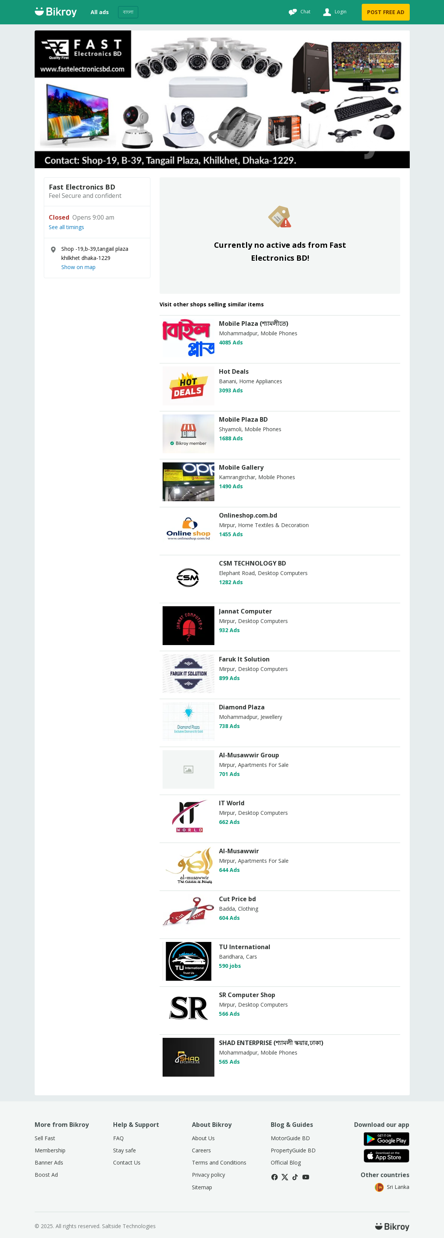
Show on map (78, 267)
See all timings (66, 227)
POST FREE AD (385, 12)
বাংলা (128, 12)
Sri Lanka (392, 1186)
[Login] (334, 12)
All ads (100, 12)
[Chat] (298, 12)
